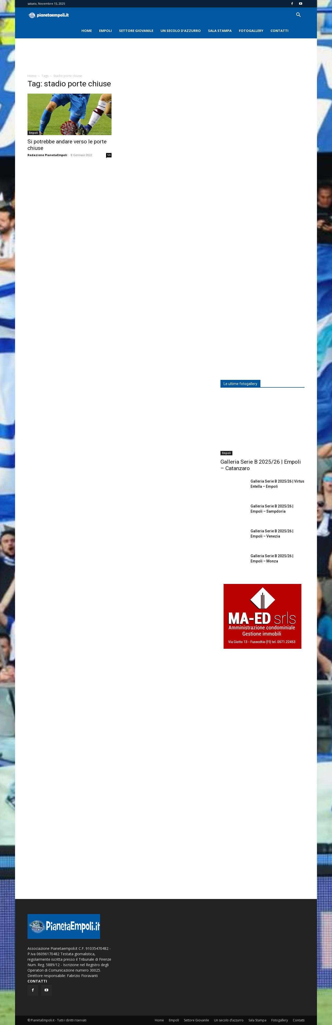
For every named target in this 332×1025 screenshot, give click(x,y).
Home (86, 30)
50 (108, 155)
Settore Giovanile (136, 30)
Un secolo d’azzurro (181, 30)
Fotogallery (251, 30)
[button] (298, 15)
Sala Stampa (220, 30)
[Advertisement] (166, 56)
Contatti (279, 30)
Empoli (105, 30)
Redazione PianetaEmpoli (47, 155)
